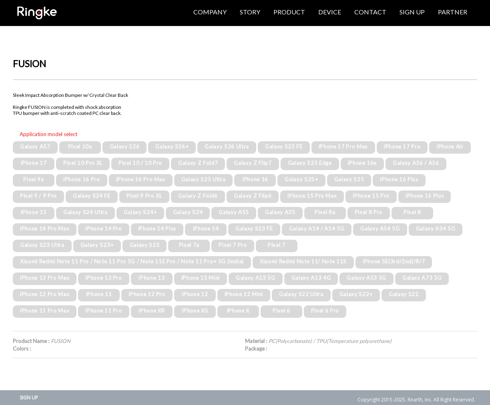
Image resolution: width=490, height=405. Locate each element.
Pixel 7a (189, 245)
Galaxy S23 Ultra (42, 245)
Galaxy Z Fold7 (198, 163)
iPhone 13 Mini (200, 278)
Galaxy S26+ (172, 146)
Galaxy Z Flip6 (252, 195)
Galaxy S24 (188, 212)
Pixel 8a (325, 212)
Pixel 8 (412, 212)
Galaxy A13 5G (255, 278)
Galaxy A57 (35, 146)
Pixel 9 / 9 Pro (38, 195)
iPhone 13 (152, 278)
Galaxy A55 (234, 212)
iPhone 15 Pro (371, 195)
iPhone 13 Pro (103, 278)
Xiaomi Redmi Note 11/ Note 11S (303, 261)
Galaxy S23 (145, 245)
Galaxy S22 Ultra (301, 294)
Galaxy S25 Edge (310, 163)
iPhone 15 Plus (425, 195)
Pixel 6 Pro (325, 310)
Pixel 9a (33, 179)
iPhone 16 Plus (399, 179)
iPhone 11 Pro (103, 310)
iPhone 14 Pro (103, 228)
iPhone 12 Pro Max (44, 294)
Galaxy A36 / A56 (416, 163)
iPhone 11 (99, 294)
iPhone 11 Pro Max (44, 310)
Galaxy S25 (349, 179)
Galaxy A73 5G (422, 278)
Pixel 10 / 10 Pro (140, 163)
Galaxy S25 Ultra (203, 179)
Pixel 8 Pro (369, 212)
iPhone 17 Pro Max (343, 146)
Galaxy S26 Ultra (227, 146)
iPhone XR (152, 310)
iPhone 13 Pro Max (44, 278)
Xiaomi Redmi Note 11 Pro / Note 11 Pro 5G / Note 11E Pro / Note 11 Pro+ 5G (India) (132, 261)
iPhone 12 (195, 294)
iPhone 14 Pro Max (44, 228)
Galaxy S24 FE (91, 195)
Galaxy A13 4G (311, 278)
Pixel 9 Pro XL (144, 195)
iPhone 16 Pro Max (140, 179)
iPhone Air (450, 146)
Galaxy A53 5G (366, 278)
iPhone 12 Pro (147, 294)
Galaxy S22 (404, 294)
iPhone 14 (206, 228)
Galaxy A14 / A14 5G (317, 228)
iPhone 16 (255, 179)
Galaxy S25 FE (284, 146)
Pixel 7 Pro (233, 245)
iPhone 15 (34, 212)
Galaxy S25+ (301, 179)
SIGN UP (29, 397)
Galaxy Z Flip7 (252, 163)
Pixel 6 (281, 310)
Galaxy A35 (280, 212)
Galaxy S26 (125, 146)
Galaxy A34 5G (436, 228)
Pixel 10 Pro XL (82, 163)
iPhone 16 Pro (81, 179)
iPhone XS (195, 310)
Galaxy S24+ (140, 212)
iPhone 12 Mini (244, 294)
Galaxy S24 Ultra (85, 212)
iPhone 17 (34, 163)
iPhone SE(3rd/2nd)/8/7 (394, 261)
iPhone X (238, 310)
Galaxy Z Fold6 (198, 195)
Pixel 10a (80, 146)
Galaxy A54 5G (380, 228)
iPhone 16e (362, 163)
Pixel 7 (276, 245)
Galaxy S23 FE (254, 228)
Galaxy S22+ (356, 294)
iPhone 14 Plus (157, 228)
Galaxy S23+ (97, 245)
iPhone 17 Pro (402, 146)
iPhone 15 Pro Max (312, 195)
